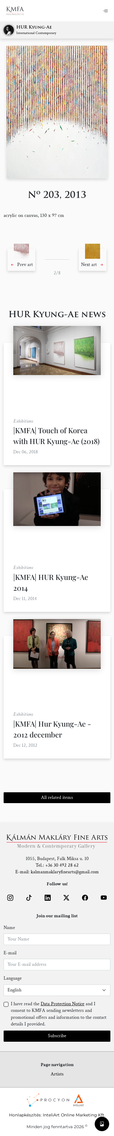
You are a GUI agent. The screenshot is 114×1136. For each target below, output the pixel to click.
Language (13, 978)
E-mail (10, 953)
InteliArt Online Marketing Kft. (74, 1115)
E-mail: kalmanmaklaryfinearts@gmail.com (57, 872)
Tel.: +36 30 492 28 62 (57, 865)
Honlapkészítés (25, 1115)
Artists (57, 1074)
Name (9, 928)
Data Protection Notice (62, 1004)
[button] (21, 260)
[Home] (19, 11)
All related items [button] (57, 797)
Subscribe (57, 1036)
